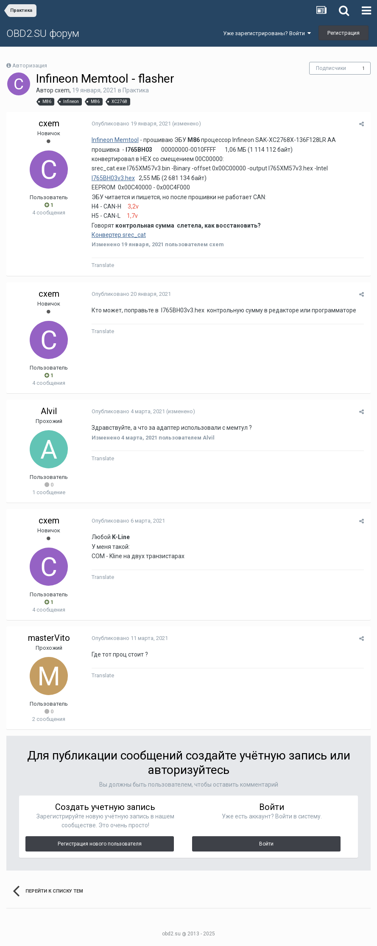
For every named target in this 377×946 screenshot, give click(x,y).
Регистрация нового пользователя (100, 844)
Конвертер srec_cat (118, 234)
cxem (62, 90)
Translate (102, 265)
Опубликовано (130, 123)
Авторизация (29, 65)
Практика (136, 90)
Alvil (49, 411)
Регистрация (343, 33)
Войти (266, 844)
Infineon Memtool (114, 139)
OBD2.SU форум (42, 33)
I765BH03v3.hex (112, 178)
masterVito (49, 638)
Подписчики (331, 68)
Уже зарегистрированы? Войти (267, 33)
